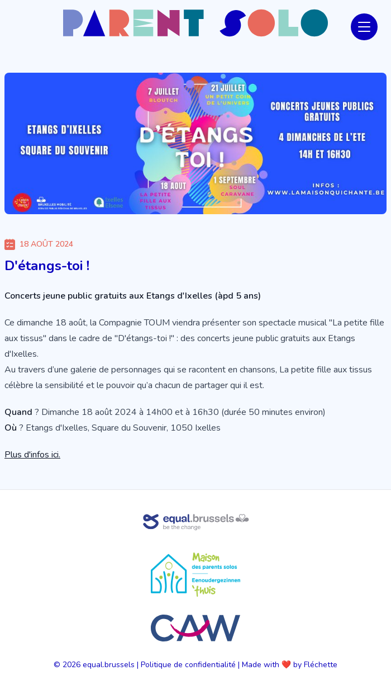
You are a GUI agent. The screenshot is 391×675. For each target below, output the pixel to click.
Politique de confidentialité (188, 664)
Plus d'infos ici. (32, 455)
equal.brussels (109, 664)
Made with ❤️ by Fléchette (289, 664)
